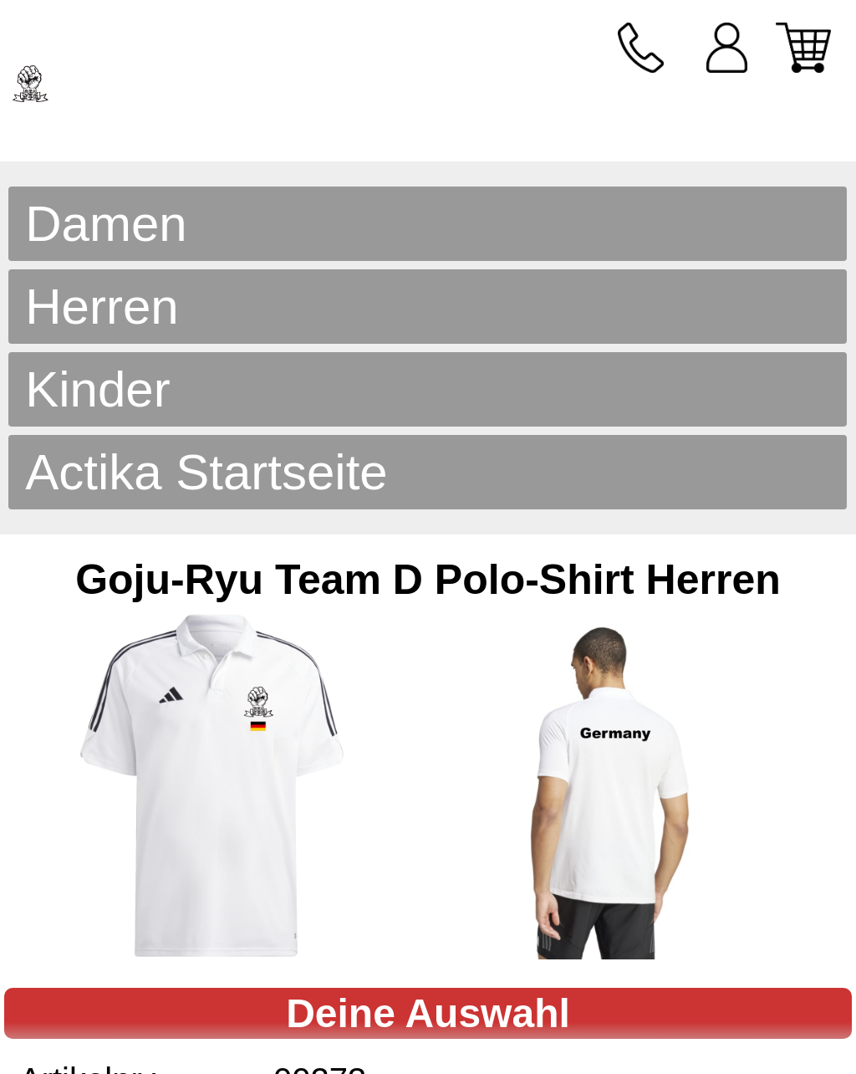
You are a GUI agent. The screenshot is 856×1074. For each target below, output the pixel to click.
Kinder (97, 389)
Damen (105, 224)
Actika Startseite (206, 472)
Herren (101, 307)
